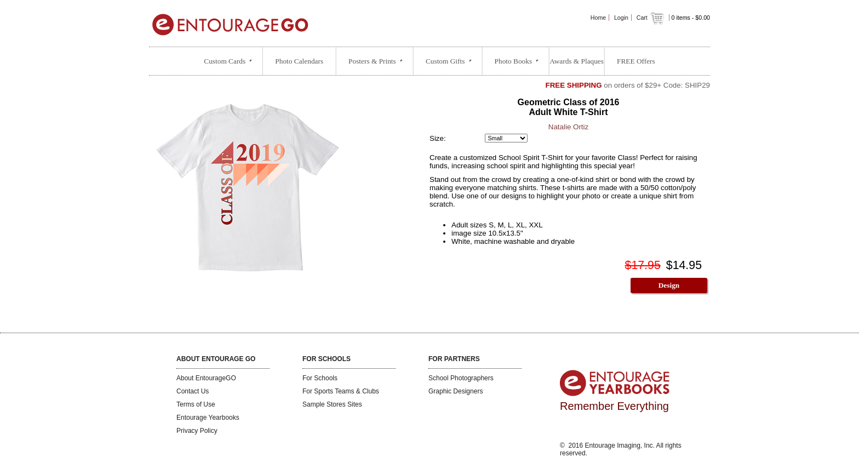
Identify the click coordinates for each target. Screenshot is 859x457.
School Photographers (461, 378)
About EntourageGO (206, 378)
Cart (651, 17)
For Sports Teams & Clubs (340, 391)
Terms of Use (195, 404)
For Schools (319, 378)
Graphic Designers (455, 391)
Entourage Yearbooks (207, 417)
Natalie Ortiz (568, 127)
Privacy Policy (196, 431)
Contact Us (192, 391)
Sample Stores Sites (332, 404)
